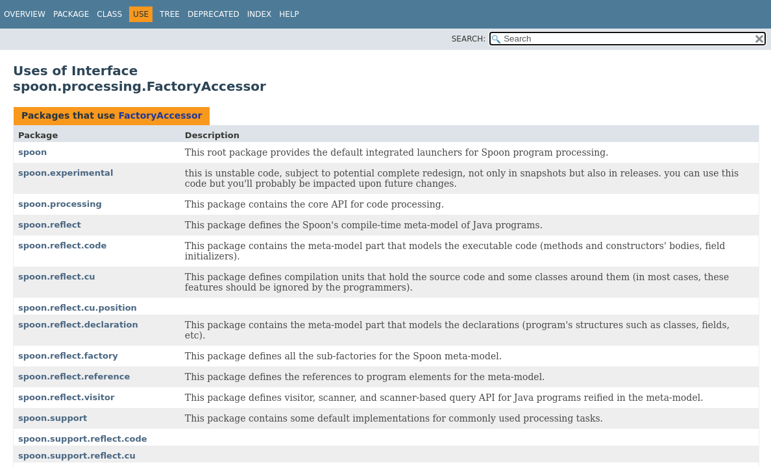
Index (259, 14)
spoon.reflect (49, 225)
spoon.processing (60, 204)
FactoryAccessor (160, 115)
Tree (170, 14)
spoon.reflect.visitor (66, 397)
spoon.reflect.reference (74, 376)
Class (109, 14)
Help (289, 14)
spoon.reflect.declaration (78, 324)
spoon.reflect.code (62, 245)
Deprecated (213, 14)
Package (71, 14)
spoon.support (52, 418)
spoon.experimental (65, 173)
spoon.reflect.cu (56, 276)
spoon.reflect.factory (68, 356)
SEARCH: (469, 38)
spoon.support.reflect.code (82, 439)
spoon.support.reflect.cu (77, 456)
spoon (32, 152)
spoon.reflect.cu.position (77, 308)
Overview (24, 14)
